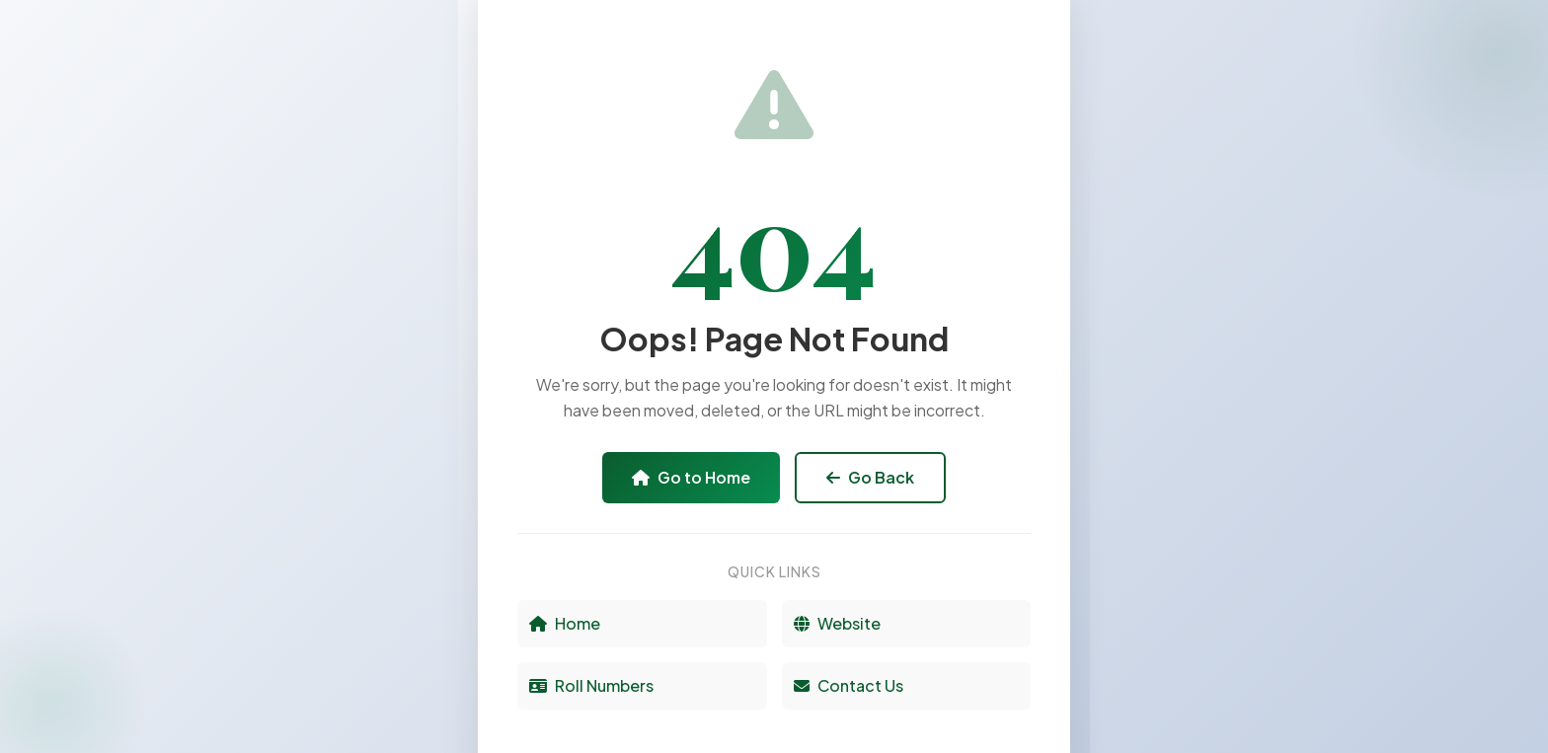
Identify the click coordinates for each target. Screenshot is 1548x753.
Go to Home (691, 477)
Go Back (870, 477)
